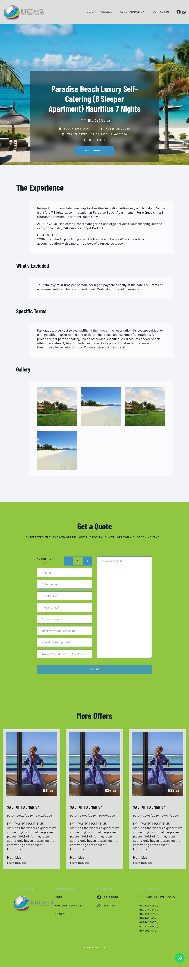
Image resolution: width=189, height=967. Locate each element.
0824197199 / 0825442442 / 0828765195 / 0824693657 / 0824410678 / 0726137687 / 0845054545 (149, 918)
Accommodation (132, 11)
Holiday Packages (98, 11)
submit (94, 669)
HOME (59, 897)
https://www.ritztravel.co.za (95, 347)
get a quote (94, 150)
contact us (64, 914)
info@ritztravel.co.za (157, 897)
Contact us (161, 11)
